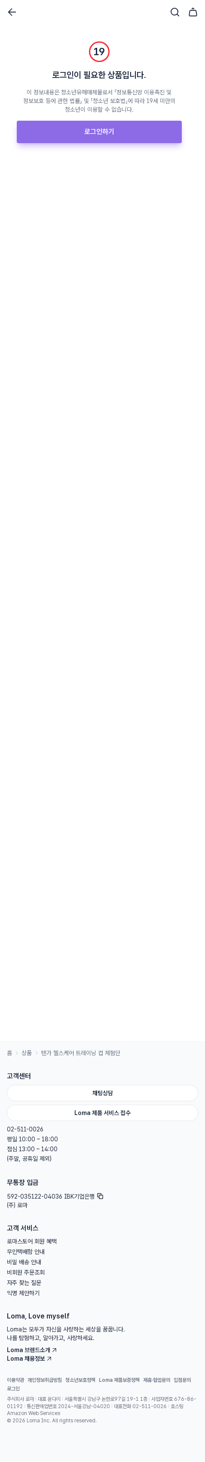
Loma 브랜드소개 (32, 1349)
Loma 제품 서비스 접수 (102, 1112)
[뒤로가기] (12, 12)
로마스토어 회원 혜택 (32, 1241)
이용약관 (15, 1380)
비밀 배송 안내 (24, 1262)
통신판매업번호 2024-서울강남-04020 (68, 1406)
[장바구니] (193, 12)
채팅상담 (102, 1093)
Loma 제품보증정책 (119, 1380)
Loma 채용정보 (29, 1358)
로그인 (13, 1389)
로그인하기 (99, 132)
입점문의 (182, 1380)
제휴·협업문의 (156, 1380)
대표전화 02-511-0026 (140, 1406)
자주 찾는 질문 (24, 1282)
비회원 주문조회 (26, 1272)
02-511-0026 (25, 1129)
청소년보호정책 (80, 1380)
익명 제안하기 (23, 1293)
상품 (26, 1053)
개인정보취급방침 (45, 1380)
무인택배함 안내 (26, 1251)
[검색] (175, 12)
